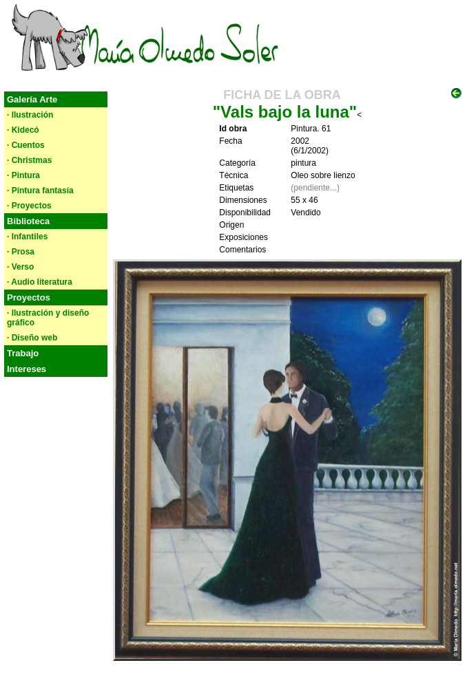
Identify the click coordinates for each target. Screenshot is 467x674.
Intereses (26, 369)
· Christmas (29, 160)
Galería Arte (32, 99)
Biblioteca (28, 221)
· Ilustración (30, 115)
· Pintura (23, 175)
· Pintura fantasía (40, 190)
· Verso (20, 267)
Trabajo (23, 353)
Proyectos (28, 297)
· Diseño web (32, 338)
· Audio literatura (39, 282)
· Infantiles (27, 236)
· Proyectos (29, 205)
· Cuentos (26, 145)
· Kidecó (23, 130)
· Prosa (20, 252)
